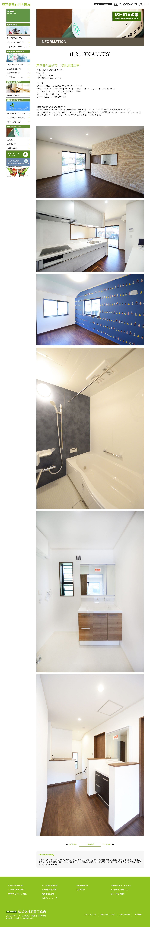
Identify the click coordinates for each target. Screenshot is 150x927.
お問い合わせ (12, 148)
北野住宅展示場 (13, 73)
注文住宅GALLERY (14, 38)
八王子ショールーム (15, 77)
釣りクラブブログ (108, 915)
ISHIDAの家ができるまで (17, 113)
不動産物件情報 (13, 95)
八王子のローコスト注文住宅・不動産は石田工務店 (26, 916)
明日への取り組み (14, 122)
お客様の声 (11, 144)
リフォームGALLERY (15, 42)
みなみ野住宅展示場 (15, 65)
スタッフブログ (90, 915)
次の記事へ (108, 844)
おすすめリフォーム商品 (16, 47)
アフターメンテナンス (15, 118)
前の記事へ (71, 844)
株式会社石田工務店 (16, 4)
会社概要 (10, 140)
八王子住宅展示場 (14, 69)
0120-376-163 (125, 4)
